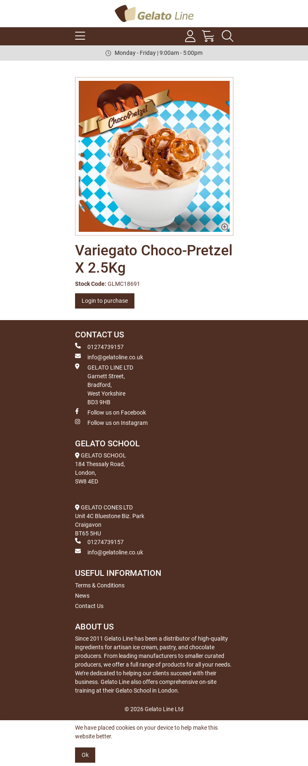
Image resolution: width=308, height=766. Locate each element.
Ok (85, 755)
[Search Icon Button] (228, 36)
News (82, 595)
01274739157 (99, 346)
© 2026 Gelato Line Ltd (154, 709)
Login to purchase (105, 300)
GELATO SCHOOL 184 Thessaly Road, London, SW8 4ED (100, 468)
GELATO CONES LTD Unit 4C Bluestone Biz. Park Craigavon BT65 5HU (109, 520)
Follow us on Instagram (111, 422)
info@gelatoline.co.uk (109, 357)
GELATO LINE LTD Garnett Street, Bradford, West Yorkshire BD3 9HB (104, 384)
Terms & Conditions (100, 585)
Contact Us (89, 606)
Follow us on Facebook (110, 412)
